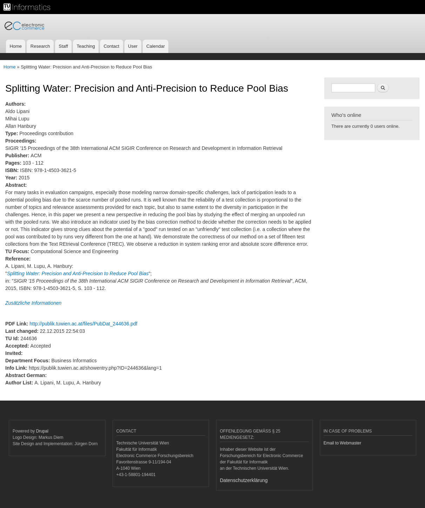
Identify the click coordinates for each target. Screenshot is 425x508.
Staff (63, 46)
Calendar (155, 46)
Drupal (42, 431)
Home (15, 46)
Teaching (86, 46)
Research (40, 46)
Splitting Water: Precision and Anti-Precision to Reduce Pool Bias (78, 273)
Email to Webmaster (343, 443)
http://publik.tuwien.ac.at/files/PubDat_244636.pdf (83, 323)
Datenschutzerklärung (244, 480)
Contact (111, 46)
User (132, 46)
